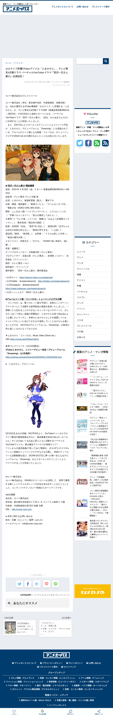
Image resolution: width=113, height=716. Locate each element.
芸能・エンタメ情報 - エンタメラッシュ (57, 679)
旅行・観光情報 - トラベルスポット (52, 686)
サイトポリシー (76, 664)
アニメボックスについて (62, 7)
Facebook (88, 148)
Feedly (97, 148)
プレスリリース (62, 595)
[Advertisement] (56, 35)
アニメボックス (59, 706)
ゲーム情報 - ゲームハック (92, 679)
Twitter (80, 148)
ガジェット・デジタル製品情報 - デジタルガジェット (35, 690)
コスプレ (81, 298)
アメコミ (81, 281)
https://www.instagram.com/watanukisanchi (26, 288)
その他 (80, 333)
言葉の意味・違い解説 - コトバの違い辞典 (75, 701)
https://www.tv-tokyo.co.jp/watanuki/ (36, 277)
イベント (81, 310)
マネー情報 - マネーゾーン (19, 686)
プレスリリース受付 (100, 7)
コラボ (49, 595)
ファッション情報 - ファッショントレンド (24, 683)
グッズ (80, 304)
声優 (79, 287)
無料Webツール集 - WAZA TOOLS (36, 701)
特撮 (79, 275)
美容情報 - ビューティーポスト (62, 683)
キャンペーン (83, 316)
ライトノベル (83, 269)
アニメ (80, 257)
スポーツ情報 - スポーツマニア (95, 683)
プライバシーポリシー (52, 664)
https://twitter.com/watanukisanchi (53, 281)
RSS (105, 148)
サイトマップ (70, 668)
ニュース (81, 251)
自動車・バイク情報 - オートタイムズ (90, 686)
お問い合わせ (82, 7)
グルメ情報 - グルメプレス (22, 679)
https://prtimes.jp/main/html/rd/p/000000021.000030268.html (34, 357)
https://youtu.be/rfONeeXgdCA (24, 339)
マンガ (80, 263)
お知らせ (81, 339)
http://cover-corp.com (22, 509)
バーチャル (38, 595)
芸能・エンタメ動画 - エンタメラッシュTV (83, 690)
